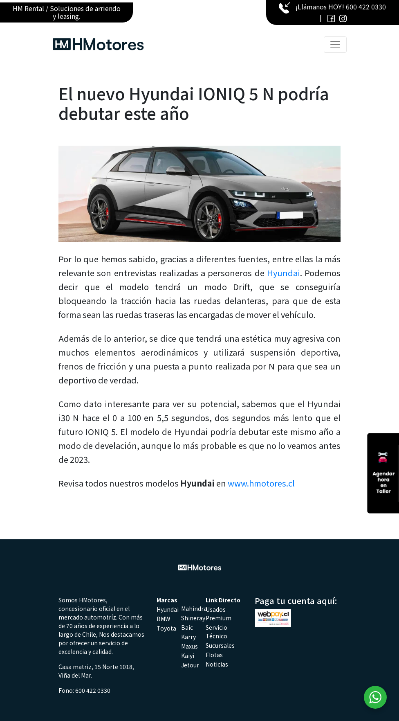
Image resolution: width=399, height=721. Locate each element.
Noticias (217, 664)
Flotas (214, 655)
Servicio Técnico (216, 631)
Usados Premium (218, 613)
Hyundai (283, 273)
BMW (163, 619)
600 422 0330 (366, 6)
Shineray (193, 618)
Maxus (189, 646)
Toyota (166, 628)
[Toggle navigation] (335, 44)
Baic (187, 627)
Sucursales (220, 645)
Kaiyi (187, 655)
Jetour (190, 665)
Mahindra (194, 608)
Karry (188, 637)
